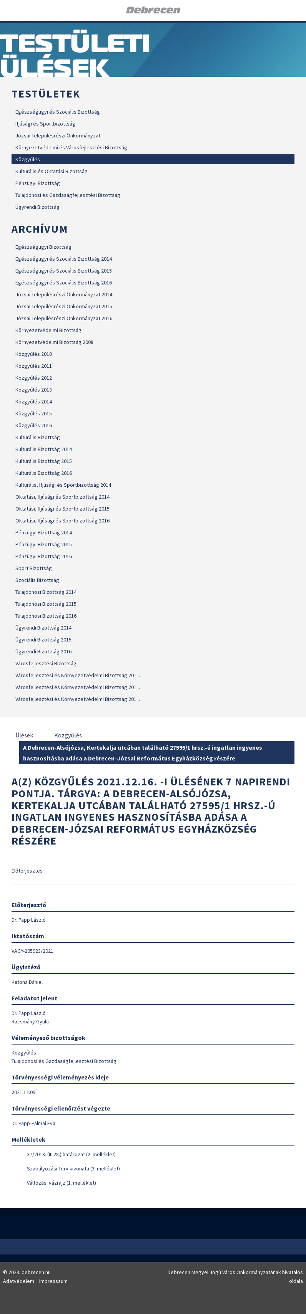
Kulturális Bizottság (37, 437)
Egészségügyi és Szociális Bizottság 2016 (63, 282)
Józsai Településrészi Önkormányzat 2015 (63, 306)
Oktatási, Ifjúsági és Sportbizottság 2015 (62, 508)
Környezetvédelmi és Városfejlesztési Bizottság (71, 147)
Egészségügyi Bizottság (43, 246)
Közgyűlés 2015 (33, 413)
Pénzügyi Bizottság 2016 (43, 556)
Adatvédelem (18, 1281)
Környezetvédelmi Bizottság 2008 (54, 342)
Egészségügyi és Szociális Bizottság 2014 (63, 258)
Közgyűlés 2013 (33, 389)
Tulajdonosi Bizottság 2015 (45, 603)
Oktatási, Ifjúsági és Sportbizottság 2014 (62, 496)
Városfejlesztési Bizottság (45, 663)
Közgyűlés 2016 (33, 425)
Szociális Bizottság (37, 580)
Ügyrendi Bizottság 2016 (43, 651)
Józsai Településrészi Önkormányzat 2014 (63, 294)
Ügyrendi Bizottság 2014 (43, 627)
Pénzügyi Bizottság (37, 183)
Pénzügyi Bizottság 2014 (43, 532)
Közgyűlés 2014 (33, 401)
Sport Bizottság (33, 568)
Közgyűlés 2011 (33, 365)
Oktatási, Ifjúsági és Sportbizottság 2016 (62, 520)
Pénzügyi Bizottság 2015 (43, 544)
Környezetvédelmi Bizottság (48, 330)
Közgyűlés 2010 (33, 353)
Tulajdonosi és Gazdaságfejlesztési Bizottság (67, 195)
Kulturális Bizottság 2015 (43, 461)
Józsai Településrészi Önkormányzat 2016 (63, 318)
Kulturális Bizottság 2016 (43, 472)
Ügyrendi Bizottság (37, 206)
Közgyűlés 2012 (33, 377)
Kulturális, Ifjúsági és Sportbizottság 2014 (63, 484)
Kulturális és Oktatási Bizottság (51, 171)
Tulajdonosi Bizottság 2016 (45, 615)
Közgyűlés (27, 159)
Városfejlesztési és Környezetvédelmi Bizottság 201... (77, 675)
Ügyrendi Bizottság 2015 (43, 639)
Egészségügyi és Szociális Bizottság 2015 (63, 270)
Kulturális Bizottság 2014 (43, 449)
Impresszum (53, 1281)
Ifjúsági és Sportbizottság (45, 123)
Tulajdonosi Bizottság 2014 (45, 591)
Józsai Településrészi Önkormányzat (57, 135)
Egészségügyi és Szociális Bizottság (57, 111)
